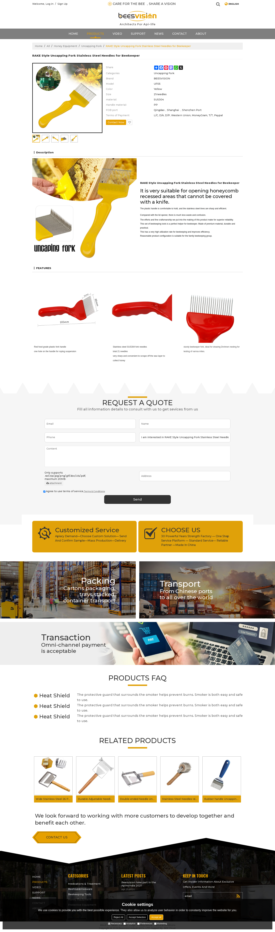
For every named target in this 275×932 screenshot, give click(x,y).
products (95, 33)
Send (137, 499)
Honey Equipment (65, 46)
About (201, 33)
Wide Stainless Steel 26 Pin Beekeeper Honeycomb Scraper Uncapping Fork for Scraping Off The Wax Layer (54, 799)
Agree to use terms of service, (74, 491)
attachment (54, 483)
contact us (57, 837)
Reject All (118, 917)
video (117, 33)
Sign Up (63, 3)
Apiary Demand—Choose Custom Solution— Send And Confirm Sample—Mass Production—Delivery (91, 538)
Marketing (160, 923)
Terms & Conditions (94, 491)
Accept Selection (137, 917)
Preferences (144, 923)
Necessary (115, 923)
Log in (49, 3)
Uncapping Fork (91, 46)
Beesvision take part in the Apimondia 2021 (138, 884)
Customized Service (87, 530)
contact (179, 33)
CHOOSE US (180, 530)
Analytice (129, 923)
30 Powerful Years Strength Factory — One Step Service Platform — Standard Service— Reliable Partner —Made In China (195, 541)
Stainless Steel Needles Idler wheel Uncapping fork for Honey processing (180, 799)
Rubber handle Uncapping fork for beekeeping (222, 799)
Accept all (156, 917)
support (138, 33)
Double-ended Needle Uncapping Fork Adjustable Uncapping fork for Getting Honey (138, 799)
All (48, 46)
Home (73, 33)
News (158, 33)
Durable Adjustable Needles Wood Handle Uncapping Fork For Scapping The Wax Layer (96, 799)
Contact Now (116, 122)
